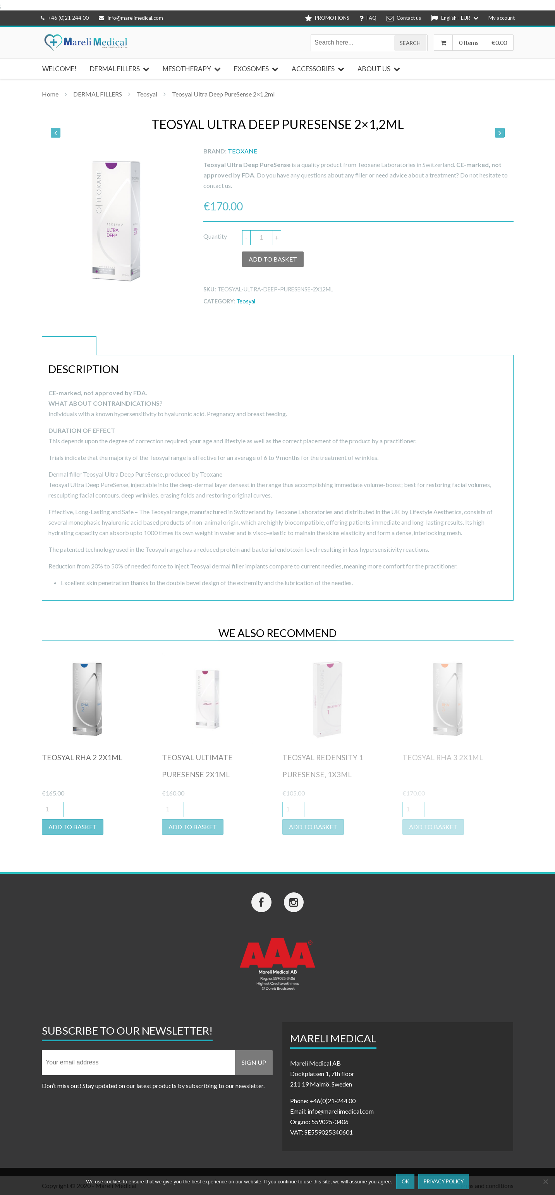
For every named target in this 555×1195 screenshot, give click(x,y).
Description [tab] (69, 346)
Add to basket (273, 259)
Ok (405, 1181)
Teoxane (242, 151)
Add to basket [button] (72, 826)
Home (50, 94)
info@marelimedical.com (131, 18)
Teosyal (147, 94)
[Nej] (545, 1181)
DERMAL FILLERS (97, 94)
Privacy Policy (444, 1181)
